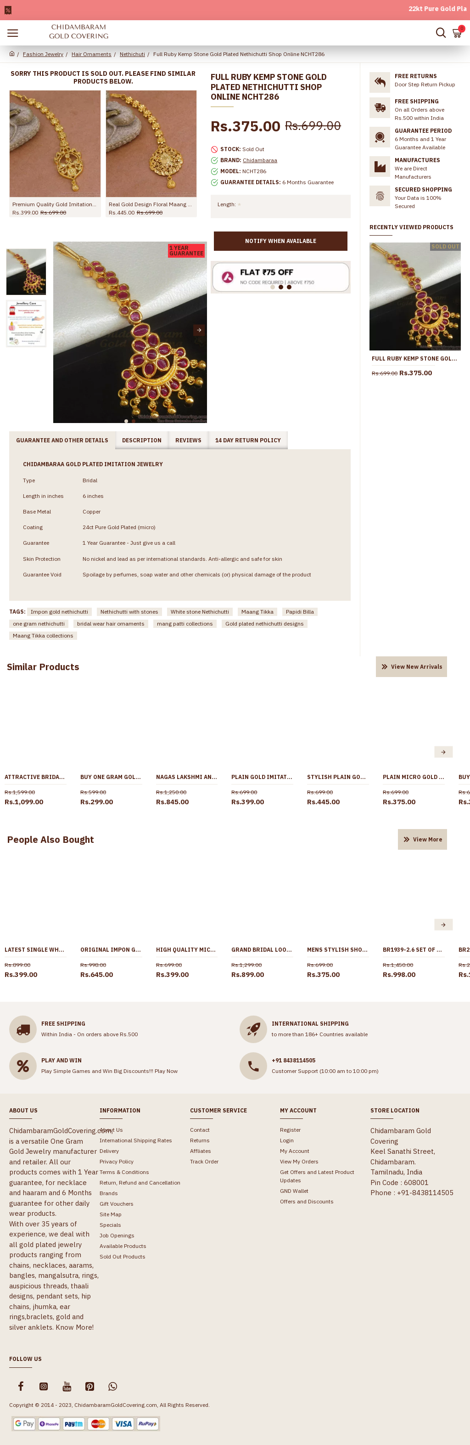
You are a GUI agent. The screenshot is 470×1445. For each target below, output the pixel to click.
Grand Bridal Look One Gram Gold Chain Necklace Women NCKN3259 (262, 949)
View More (427, 839)
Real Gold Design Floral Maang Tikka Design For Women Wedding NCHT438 (151, 204)
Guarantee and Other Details (62, 440)
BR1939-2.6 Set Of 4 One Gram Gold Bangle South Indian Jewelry (414, 949)
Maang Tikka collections (43, 635)
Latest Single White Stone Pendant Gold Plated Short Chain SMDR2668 (36, 949)
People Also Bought (50, 839)
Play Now (166, 1070)
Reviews (188, 440)
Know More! (75, 1327)
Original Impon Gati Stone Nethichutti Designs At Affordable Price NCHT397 (111, 949)
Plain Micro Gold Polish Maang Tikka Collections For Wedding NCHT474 (414, 776)
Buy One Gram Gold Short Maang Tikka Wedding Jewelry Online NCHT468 (111, 776)
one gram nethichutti (39, 623)
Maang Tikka (257, 611)
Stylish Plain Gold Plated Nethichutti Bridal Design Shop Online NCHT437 (338, 776)
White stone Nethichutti (200, 611)
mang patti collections (185, 623)
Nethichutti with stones (129, 611)
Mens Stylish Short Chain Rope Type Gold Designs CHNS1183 (338, 949)
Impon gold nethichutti (59, 611)
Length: (227, 204)
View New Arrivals (416, 666)
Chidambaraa (260, 160)
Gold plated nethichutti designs (264, 623)
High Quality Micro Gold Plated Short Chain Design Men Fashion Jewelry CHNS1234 (187, 949)
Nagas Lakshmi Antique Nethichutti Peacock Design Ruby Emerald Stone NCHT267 (187, 776)
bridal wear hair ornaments (111, 623)
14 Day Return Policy (248, 440)
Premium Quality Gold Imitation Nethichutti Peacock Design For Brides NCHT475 (55, 204)
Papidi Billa (300, 611)
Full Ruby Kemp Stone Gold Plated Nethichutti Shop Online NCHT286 (415, 358)
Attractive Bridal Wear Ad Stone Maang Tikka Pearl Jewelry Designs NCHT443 (36, 776)
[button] (199, 330)
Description (142, 440)
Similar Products (43, 666)
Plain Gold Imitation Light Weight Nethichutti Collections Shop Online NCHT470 (262, 776)
